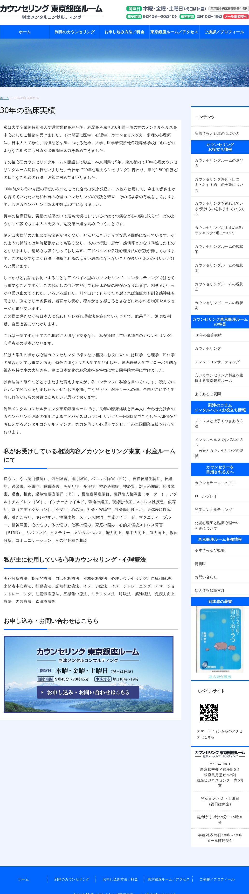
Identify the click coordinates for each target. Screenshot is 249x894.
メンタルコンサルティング (217, 361)
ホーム (25, 31)
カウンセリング (208, 348)
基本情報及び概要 (210, 550)
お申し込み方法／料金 (124, 31)
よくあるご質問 (208, 393)
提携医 (200, 563)
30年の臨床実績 (208, 335)
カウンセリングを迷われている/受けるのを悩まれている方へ (220, 208)
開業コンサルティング (213, 509)
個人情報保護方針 (210, 590)
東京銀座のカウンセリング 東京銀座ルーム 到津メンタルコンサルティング (51, 12)
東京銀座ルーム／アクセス (174, 31)
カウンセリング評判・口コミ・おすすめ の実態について (219, 184)
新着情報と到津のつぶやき (217, 133)
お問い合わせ (206, 576)
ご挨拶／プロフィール (224, 31)
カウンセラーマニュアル (215, 482)
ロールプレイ (206, 496)
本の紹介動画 (220, 676)
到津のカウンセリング (75, 31)
